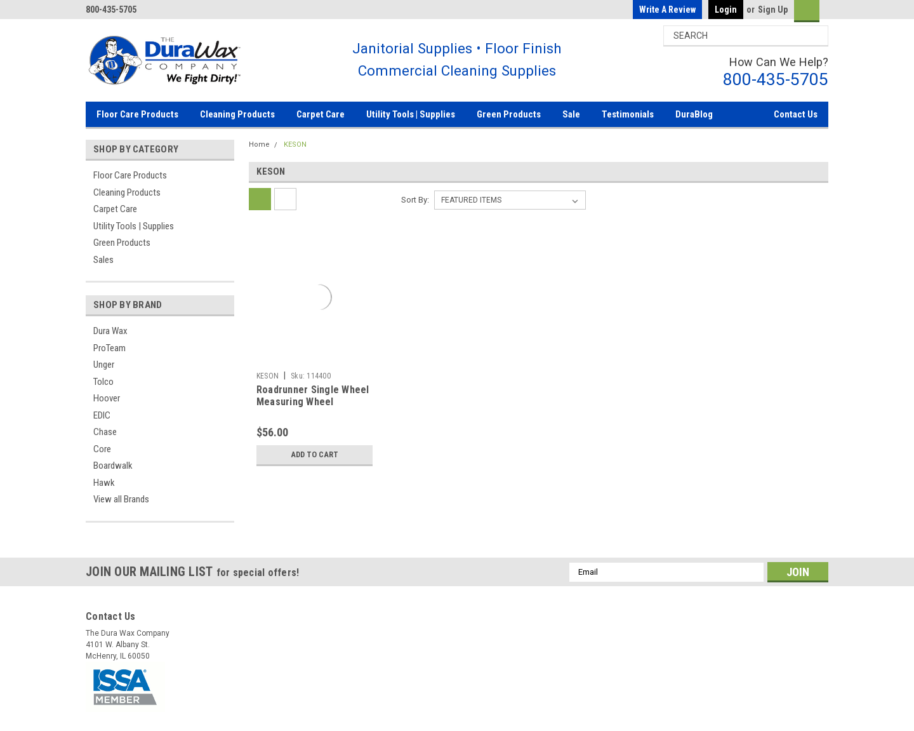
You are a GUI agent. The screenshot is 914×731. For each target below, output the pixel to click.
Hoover (106, 398)
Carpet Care (320, 114)
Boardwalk (113, 465)
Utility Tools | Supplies (410, 114)
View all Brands (121, 499)
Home (259, 144)
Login (726, 9)
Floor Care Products (137, 114)
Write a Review (667, 9)
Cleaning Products (237, 114)
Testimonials (628, 114)
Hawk (104, 482)
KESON (295, 144)
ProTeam (109, 348)
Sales (103, 259)
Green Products (509, 114)
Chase (105, 432)
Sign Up (773, 9)
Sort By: (415, 200)
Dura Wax (110, 331)
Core (102, 449)
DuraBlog (694, 114)
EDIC (101, 415)
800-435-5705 (775, 79)
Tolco (103, 381)
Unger (103, 364)
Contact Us (796, 114)
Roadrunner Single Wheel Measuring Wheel (312, 396)
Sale (571, 114)
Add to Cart (312, 455)
